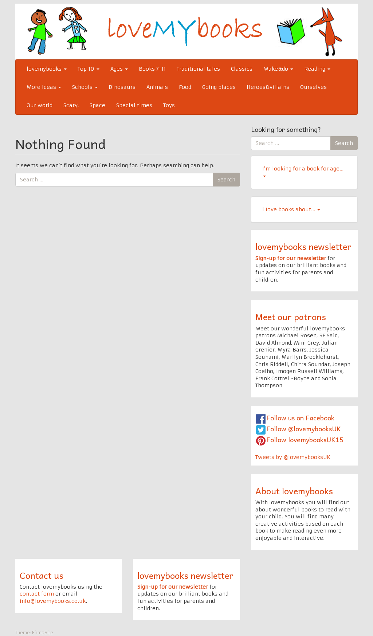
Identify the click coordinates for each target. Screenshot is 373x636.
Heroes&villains (268, 87)
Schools (85, 87)
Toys (169, 105)
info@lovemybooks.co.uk (53, 601)
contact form (37, 593)
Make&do (278, 69)
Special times (134, 105)
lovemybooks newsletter (303, 246)
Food (185, 87)
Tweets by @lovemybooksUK (292, 457)
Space (97, 105)
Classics (241, 69)
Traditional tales (198, 69)
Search (226, 179)
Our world (39, 105)
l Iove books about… (291, 209)
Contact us (41, 575)
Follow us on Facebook (300, 417)
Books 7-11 (152, 69)
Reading (317, 69)
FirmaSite (42, 632)
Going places (219, 87)
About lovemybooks (294, 491)
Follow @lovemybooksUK (303, 428)
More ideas (44, 87)
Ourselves (313, 87)
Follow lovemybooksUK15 (304, 439)
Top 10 (88, 69)
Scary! (71, 105)
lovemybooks (47, 69)
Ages (119, 69)
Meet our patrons (290, 316)
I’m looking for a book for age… (302, 171)
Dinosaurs (122, 87)
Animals (157, 87)
